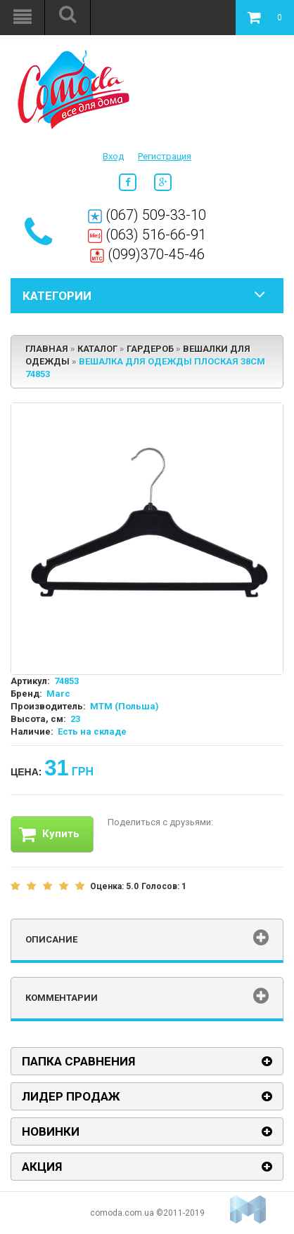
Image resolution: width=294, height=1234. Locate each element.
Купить (49, 834)
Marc (58, 693)
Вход (113, 156)
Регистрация (164, 156)
